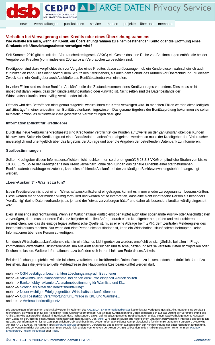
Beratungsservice (66, 324)
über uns (146, 24)
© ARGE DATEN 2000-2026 (27, 340)
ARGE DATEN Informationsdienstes (108, 309)
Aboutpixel (38, 330)
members (165, 24)
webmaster (202, 340)
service (95, 24)
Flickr (55, 330)
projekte (130, 24)
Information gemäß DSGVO (70, 340)
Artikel (100, 318)
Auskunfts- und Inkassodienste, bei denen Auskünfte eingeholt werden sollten (78, 278)
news (24, 24)
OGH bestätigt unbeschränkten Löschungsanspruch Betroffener (68, 274)
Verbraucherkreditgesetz (41, 301)
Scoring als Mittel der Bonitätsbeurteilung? (52, 287)
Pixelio (27, 330)
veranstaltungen (46, 24)
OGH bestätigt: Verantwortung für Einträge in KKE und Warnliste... (70, 296)
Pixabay (194, 327)
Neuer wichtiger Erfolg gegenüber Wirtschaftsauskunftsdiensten (68, 292)
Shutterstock (13, 330)
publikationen (74, 24)
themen (112, 24)
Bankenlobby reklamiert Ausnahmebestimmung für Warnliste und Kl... (72, 283)
